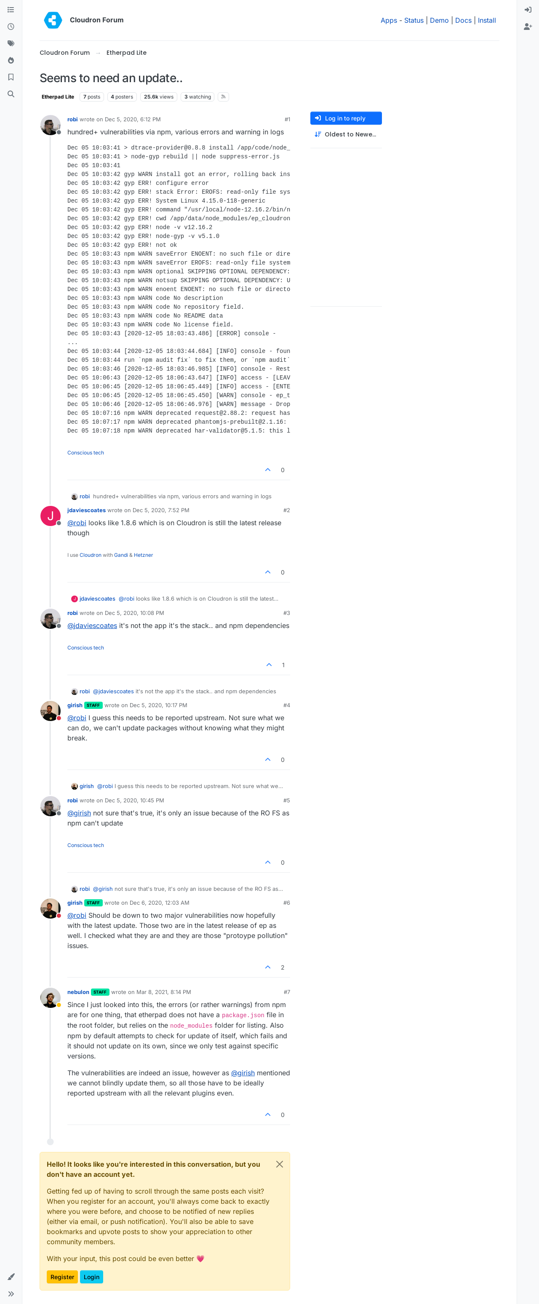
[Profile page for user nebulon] (50, 998)
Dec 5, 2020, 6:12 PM (133, 119)
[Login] (528, 10)
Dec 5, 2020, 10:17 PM (158, 705)
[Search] (11, 94)
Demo (439, 20)
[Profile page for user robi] (50, 125)
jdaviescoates (86, 510)
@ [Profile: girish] (79, 813)
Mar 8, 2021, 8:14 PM (163, 992)
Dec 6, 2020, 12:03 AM (159, 902)
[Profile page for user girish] (50, 711)
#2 (286, 510)
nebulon (78, 992)
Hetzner (143, 555)
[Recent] (11, 27)
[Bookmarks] (11, 77)
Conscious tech (85, 452)
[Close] (280, 1164)
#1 (287, 119)
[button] (11, 1277)
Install (487, 20)
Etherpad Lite (58, 97)
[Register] (528, 27)
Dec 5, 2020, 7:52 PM (161, 510)
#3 (286, 612)
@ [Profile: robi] (76, 522)
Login (91, 1276)
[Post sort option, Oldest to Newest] (346, 134)
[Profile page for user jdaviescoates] (50, 516)
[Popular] (11, 60)
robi (72, 119)
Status (414, 20)
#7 (287, 992)
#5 (286, 800)
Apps (389, 20)
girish (75, 705)
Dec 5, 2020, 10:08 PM (134, 612)
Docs (463, 20)
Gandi (121, 555)
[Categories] (11, 10)
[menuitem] (528, 10)
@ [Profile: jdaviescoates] (92, 625)
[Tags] (11, 44)
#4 (286, 705)
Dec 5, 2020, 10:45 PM (134, 800)
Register (62, 1276)
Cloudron (90, 555)
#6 (286, 902)
